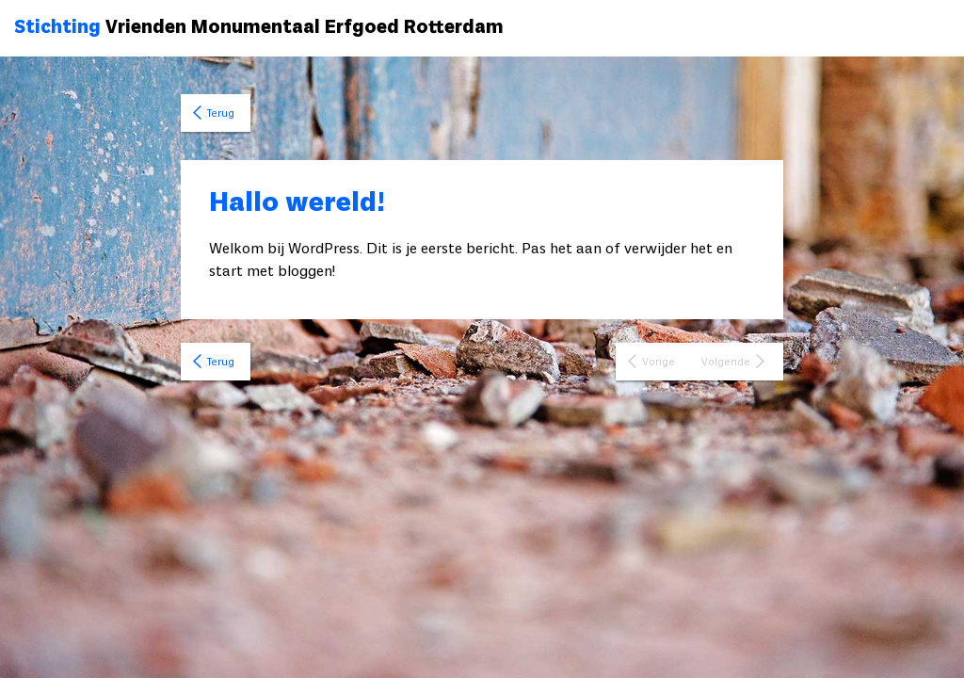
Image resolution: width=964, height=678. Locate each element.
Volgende (734, 361)
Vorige (650, 361)
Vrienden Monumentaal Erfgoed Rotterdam (259, 29)
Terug (212, 112)
